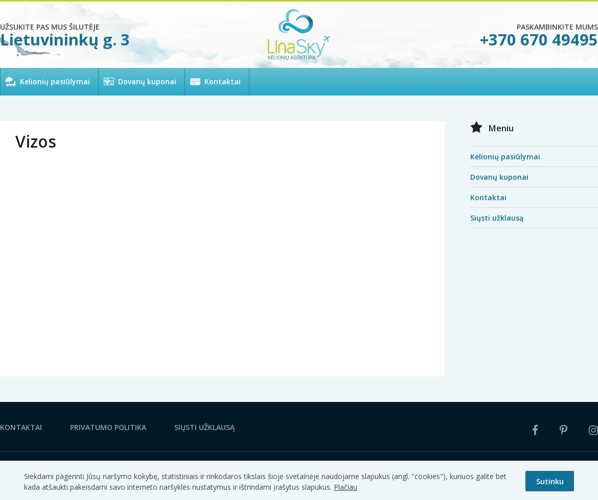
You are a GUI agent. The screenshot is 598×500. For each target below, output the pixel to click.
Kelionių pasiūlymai (55, 81)
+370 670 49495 (539, 39)
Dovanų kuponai (147, 81)
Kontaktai (222, 81)
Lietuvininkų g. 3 (65, 39)
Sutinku (550, 481)
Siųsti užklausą (496, 218)
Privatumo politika (108, 427)
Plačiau (345, 487)
